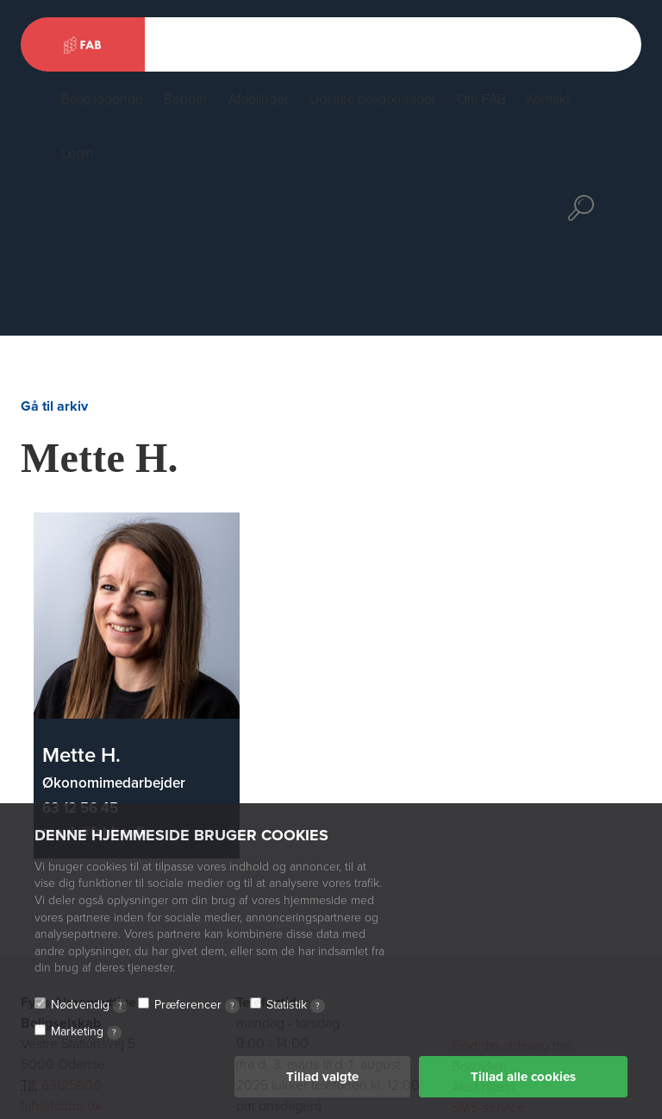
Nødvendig (89, 1005)
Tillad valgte (322, 1076)
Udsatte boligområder (372, 99)
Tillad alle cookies (523, 1076)
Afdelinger (258, 99)
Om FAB (481, 99)
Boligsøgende (102, 99)
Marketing (86, 1032)
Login (77, 153)
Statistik (295, 1005)
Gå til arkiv (54, 406)
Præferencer (197, 1005)
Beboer (186, 99)
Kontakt (548, 99)
